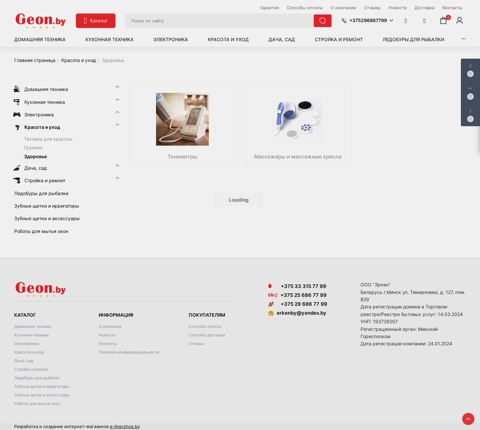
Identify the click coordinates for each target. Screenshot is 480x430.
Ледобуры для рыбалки (413, 39)
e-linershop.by (125, 426)
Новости (107, 334)
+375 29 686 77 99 (297, 304)
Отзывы (196, 343)
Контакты (108, 343)
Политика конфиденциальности (129, 352)
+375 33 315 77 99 (297, 286)
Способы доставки (207, 334)
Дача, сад (282, 39)
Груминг (33, 147)
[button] (367, 20)
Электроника (170, 39)
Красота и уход (228, 39)
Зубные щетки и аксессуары (42, 394)
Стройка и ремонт (339, 39)
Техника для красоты (48, 139)
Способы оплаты (205, 326)
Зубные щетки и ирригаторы (41, 386)
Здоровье (35, 156)
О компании (110, 326)
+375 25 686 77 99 (303, 295)
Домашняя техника (40, 39)
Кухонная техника (109, 39)
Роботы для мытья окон (37, 403)
